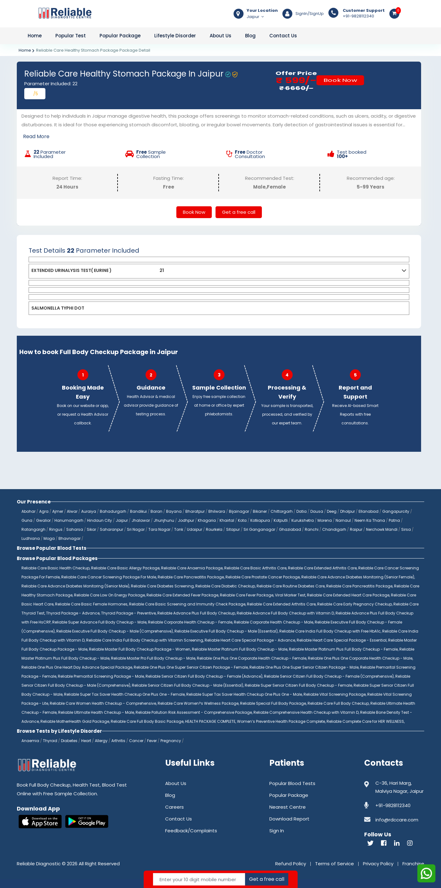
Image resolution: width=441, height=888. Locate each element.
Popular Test (70, 35)
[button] (404, 272)
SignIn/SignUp (309, 13)
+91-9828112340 (364, 13)
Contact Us (283, 35)
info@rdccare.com (396, 819)
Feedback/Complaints (191, 830)
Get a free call (238, 212)
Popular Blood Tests (292, 783)
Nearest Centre (287, 807)
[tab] (219, 259)
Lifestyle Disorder (175, 35)
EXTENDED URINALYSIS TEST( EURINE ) (71, 270)
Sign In (276, 830)
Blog (250, 35)
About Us (220, 35)
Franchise (413, 863)
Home (35, 35)
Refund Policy (290, 863)
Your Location (262, 10)
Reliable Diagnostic (39, 863)
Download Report (289, 819)
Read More (36, 136)
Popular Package (120, 35)
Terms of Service (334, 863)
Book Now (340, 80)
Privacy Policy (378, 863)
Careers (174, 807)
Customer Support (364, 10)
